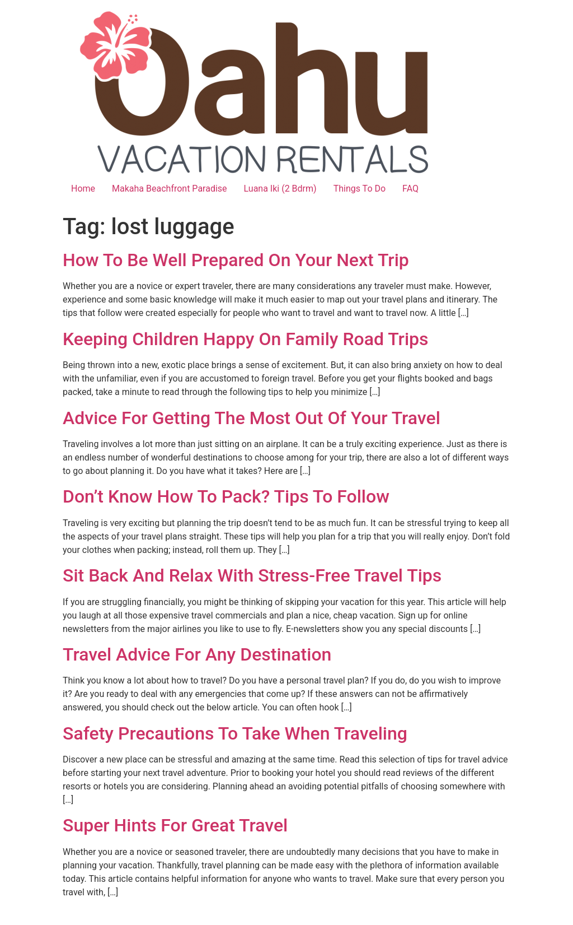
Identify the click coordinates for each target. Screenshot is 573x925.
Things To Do (360, 188)
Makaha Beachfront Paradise (169, 188)
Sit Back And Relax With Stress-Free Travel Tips (252, 575)
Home (83, 188)
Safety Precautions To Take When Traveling (235, 733)
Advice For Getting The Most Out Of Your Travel (251, 418)
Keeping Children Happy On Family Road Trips (246, 339)
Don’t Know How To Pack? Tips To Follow (226, 496)
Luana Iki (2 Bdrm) (280, 188)
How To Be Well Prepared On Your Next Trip (236, 260)
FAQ (410, 188)
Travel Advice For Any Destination (197, 654)
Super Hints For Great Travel (175, 825)
